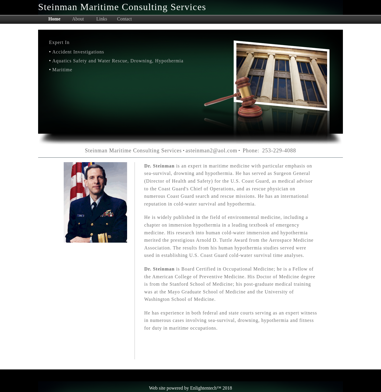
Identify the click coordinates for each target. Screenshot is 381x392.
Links (101, 19)
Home (54, 19)
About (78, 19)
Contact (124, 19)
